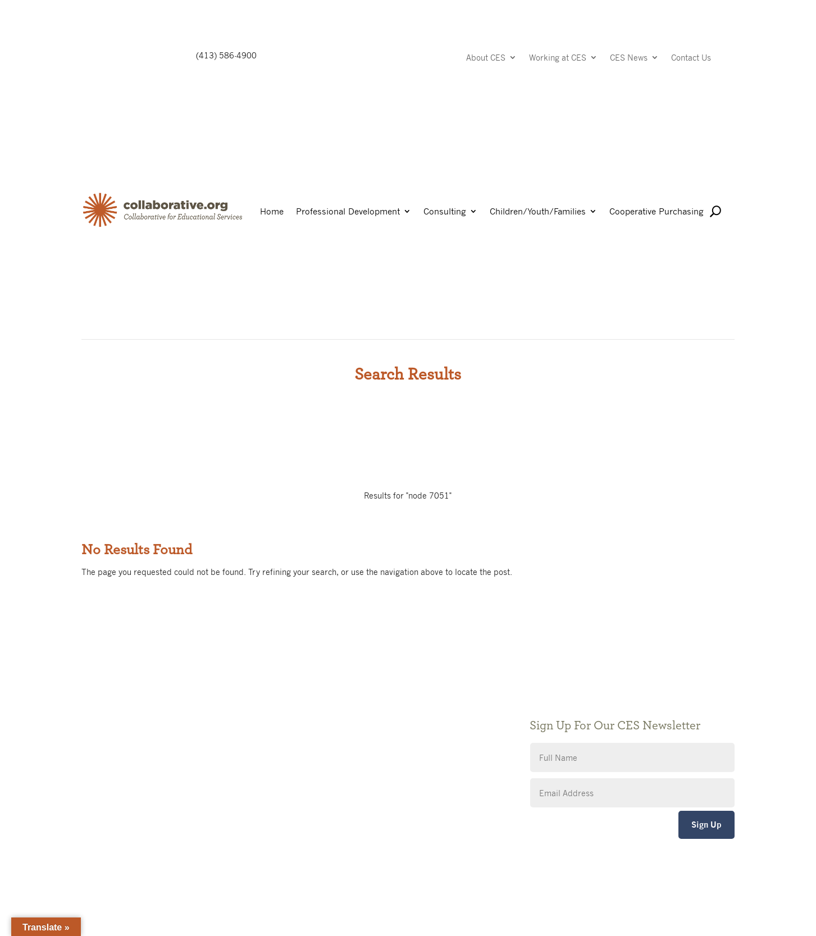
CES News (629, 58)
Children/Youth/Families (538, 212)
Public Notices (332, 686)
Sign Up (706, 824)
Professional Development (348, 212)
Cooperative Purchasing (656, 212)
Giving (317, 702)
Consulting (444, 212)
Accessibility (329, 736)
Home (272, 212)
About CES (485, 58)
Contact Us (691, 58)
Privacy (319, 719)
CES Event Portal (337, 753)
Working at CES (557, 58)
